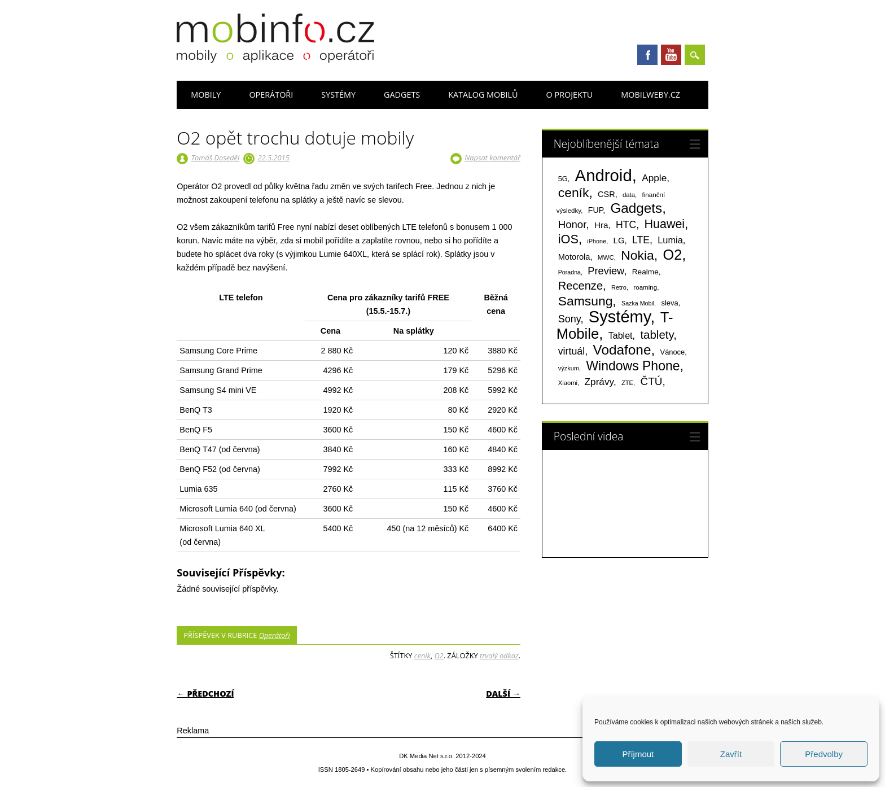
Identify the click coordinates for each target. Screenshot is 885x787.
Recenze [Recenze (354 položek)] (580, 285)
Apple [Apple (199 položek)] (654, 177)
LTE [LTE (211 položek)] (641, 240)
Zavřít (731, 754)
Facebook (647, 55)
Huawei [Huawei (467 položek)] (664, 224)
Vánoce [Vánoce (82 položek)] (672, 352)
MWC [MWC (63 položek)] (606, 257)
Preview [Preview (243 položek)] (606, 271)
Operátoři (271, 94)
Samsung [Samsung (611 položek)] (585, 301)
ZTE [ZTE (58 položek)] (627, 382)
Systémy (338, 94)
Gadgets (402, 94)
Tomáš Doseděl (215, 157)
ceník (422, 655)
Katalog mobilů (483, 94)
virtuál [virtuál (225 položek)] (571, 351)
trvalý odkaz (499, 655)
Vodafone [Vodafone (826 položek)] (622, 349)
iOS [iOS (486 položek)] (568, 239)
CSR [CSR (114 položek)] (606, 194)
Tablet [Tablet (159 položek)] (620, 335)
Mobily (206, 94)
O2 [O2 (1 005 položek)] (672, 255)
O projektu (569, 94)
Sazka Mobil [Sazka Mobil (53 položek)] (637, 303)
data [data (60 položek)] (629, 194)
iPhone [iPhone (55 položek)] (596, 241)
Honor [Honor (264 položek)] (572, 224)
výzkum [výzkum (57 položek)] (568, 368)
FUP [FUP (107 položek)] (595, 210)
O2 (438, 655)
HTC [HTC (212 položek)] (626, 224)
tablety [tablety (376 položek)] (656, 334)
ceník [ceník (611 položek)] (573, 192)
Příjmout (638, 754)
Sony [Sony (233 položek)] (569, 319)
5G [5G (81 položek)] (563, 178)
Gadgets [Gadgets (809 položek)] (637, 208)
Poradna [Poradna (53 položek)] (569, 272)
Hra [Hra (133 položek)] (601, 225)
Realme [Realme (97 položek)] (645, 272)
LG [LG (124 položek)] (619, 240)
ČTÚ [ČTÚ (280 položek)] (651, 381)
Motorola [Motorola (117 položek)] (574, 256)
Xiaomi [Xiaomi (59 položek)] (567, 382)
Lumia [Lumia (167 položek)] (670, 240)
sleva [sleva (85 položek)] (669, 303)
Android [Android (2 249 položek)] (603, 175)
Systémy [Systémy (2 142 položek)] (619, 317)
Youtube (671, 55)
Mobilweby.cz (650, 94)
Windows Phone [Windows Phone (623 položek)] (633, 365)
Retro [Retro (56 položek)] (618, 287)
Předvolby (824, 754)
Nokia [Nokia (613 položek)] (637, 255)
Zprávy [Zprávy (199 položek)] (599, 381)
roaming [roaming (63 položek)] (645, 287)
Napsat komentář (492, 157)
